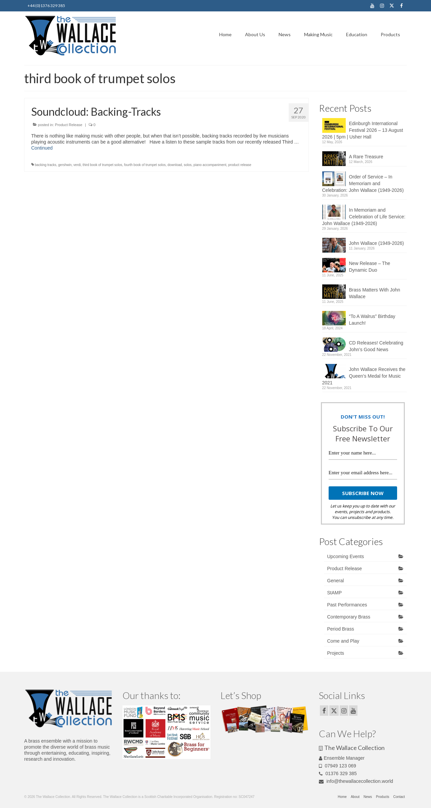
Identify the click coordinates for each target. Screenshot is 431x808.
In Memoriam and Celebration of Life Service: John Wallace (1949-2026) (363, 216)
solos (187, 165)
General (335, 580)
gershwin (64, 165)
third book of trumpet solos (102, 165)
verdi (77, 165)
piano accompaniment (209, 165)
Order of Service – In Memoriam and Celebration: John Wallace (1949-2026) (363, 183)
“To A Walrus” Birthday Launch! (372, 320)
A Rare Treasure (366, 156)
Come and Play (343, 641)
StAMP (334, 592)
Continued (42, 148)
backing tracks (45, 165)
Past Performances (347, 604)
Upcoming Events (345, 556)
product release (239, 165)
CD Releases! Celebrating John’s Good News (376, 346)
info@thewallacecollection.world (356, 781)
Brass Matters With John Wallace (374, 293)
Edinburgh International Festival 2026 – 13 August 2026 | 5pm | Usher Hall (362, 130)
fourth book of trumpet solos (145, 165)
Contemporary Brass (348, 617)
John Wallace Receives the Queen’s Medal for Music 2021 (363, 376)
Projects (335, 653)
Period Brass (340, 629)
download (174, 165)
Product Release (68, 125)
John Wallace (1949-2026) (376, 243)
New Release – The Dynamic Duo (369, 267)
